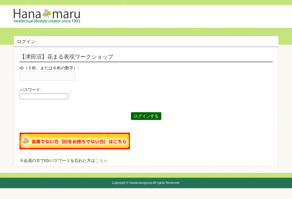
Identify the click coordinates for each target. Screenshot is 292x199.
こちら (101, 160)
